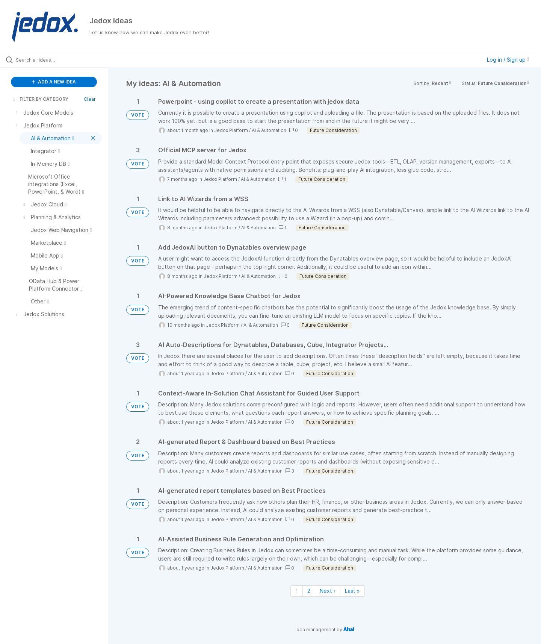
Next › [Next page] (327, 591)
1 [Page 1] (296, 591)
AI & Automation (269, 130)
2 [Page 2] (308, 591)
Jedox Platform (231, 130)
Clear (90, 99)
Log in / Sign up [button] (508, 59)
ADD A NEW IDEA (54, 82)
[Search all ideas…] (63, 59)
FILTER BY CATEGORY (40, 99)
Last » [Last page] (352, 591)
